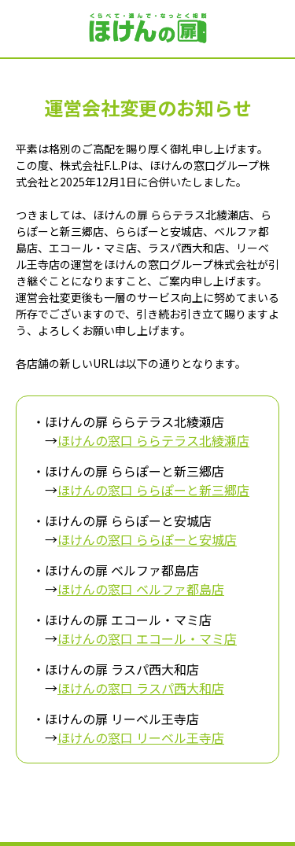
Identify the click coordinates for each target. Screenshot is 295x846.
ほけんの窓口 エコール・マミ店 (147, 638)
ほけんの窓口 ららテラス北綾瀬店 (153, 440)
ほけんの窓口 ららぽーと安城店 (147, 539)
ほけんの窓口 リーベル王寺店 (140, 737)
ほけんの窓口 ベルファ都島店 (140, 588)
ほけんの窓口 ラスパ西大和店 (140, 688)
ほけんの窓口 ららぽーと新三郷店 (153, 489)
